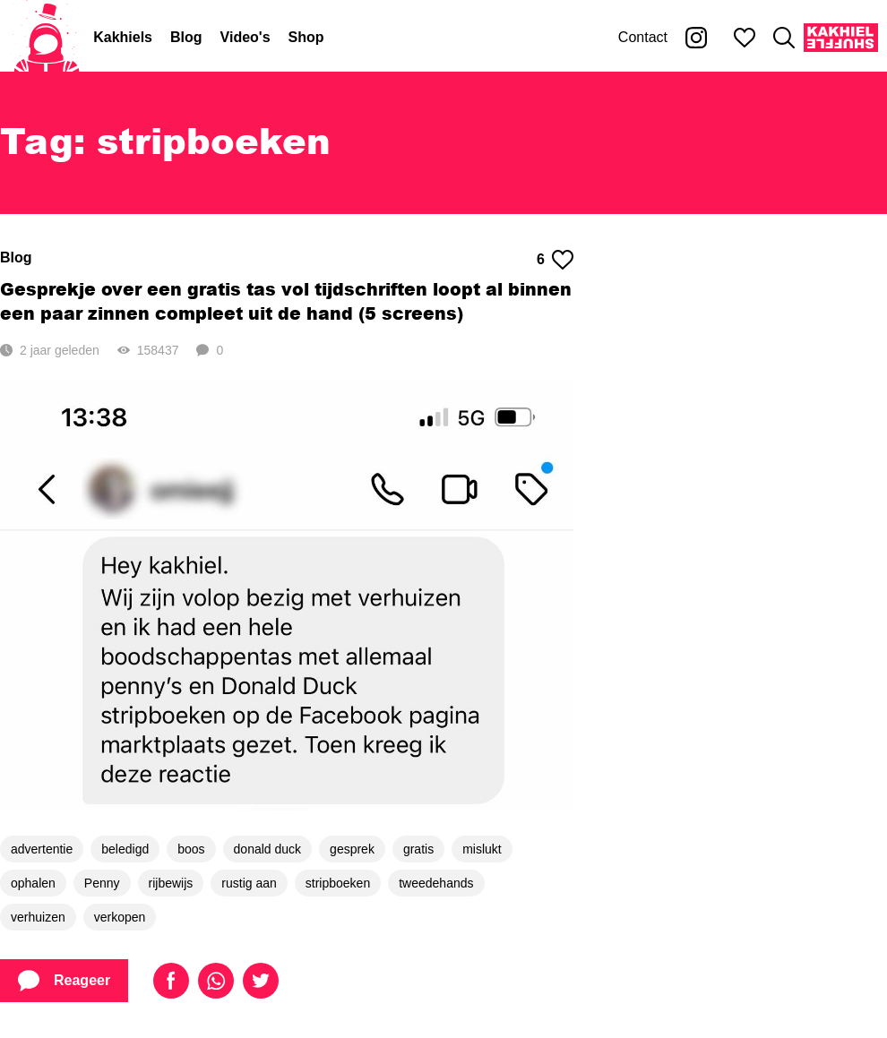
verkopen (120, 917)
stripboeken (338, 883)
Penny (102, 883)
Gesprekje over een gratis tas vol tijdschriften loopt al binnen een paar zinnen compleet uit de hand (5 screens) (286, 301)
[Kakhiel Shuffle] (841, 37)
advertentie (42, 849)
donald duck (268, 849)
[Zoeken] (784, 37)
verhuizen (38, 917)
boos (190, 849)
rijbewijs (171, 883)
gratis (418, 849)
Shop (306, 37)
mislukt (482, 849)
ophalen (33, 883)
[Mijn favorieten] (744, 37)
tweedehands (436, 883)
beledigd (125, 849)
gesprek (352, 849)
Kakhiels (122, 37)
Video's (245, 37)
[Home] (46, 37)
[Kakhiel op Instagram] (696, 37)
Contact (642, 37)
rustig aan (248, 883)
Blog (186, 37)
